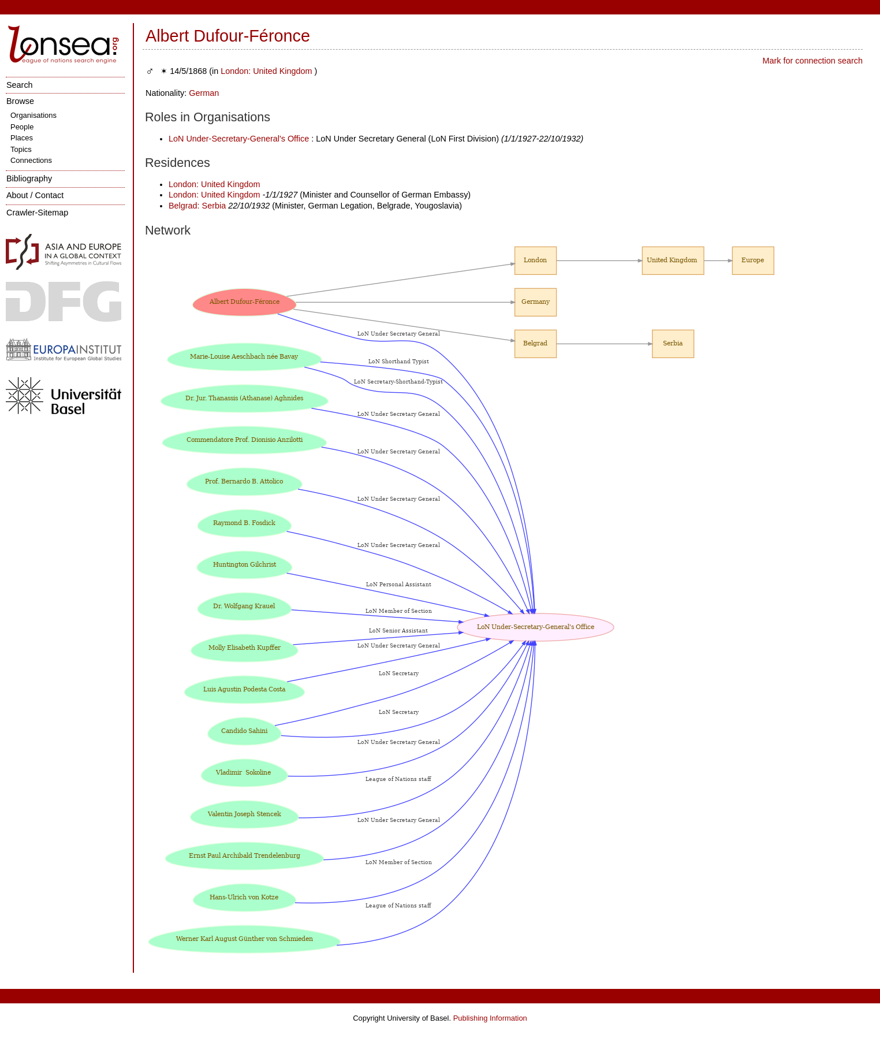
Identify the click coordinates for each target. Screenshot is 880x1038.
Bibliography (29, 178)
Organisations (33, 115)
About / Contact (35, 195)
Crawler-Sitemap (37, 212)
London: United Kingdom (267, 71)
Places (21, 137)
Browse (20, 101)
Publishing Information (490, 1018)
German (204, 93)
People (21, 126)
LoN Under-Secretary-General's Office (239, 138)
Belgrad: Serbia (197, 205)
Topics (21, 149)
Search (19, 85)
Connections (31, 160)
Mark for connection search (812, 60)
